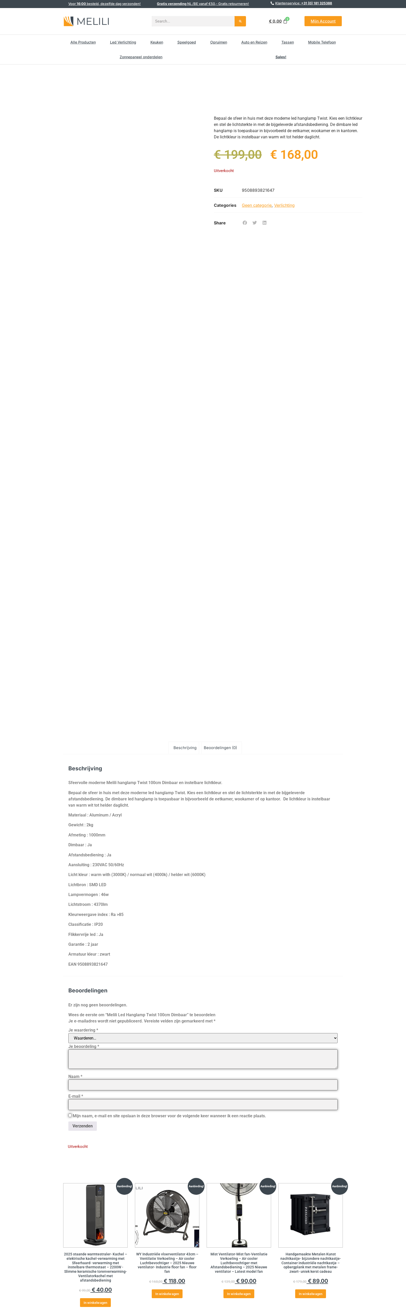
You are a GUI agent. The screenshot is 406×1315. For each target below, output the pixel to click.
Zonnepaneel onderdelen (141, 57)
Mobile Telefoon (322, 42)
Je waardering (83, 1030)
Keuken (156, 42)
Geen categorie (257, 205)
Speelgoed (186, 42)
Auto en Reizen (254, 42)
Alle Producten (83, 42)
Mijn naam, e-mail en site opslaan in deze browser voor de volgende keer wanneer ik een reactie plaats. (169, 1116)
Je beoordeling (83, 1046)
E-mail (75, 1096)
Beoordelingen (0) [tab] (220, 747)
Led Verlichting (123, 42)
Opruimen (218, 42)
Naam (75, 1077)
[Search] (240, 21)
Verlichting (284, 205)
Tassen (287, 42)
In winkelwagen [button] (95, 1303)
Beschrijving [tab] (185, 747)
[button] (245, 223)
